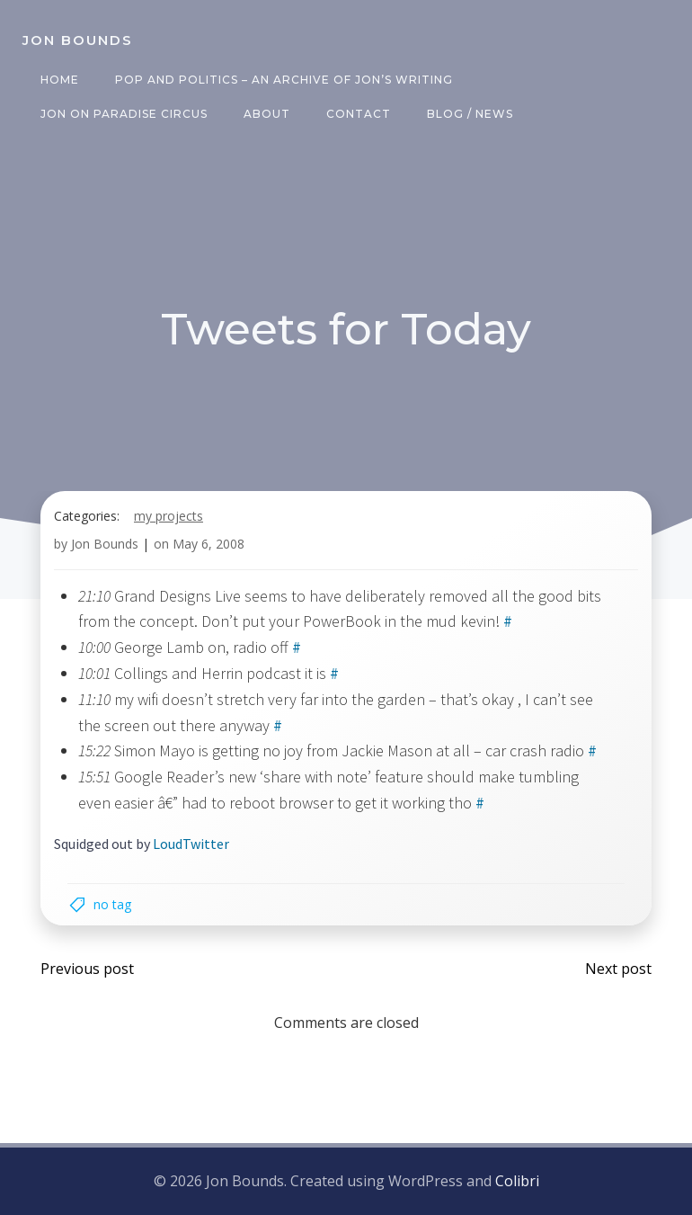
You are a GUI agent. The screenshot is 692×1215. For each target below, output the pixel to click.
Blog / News (470, 114)
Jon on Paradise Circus (124, 114)
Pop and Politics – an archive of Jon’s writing (284, 79)
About (267, 114)
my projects (168, 515)
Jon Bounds (104, 543)
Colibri (517, 1181)
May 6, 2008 (208, 543)
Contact (358, 114)
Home (59, 79)
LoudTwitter (191, 844)
